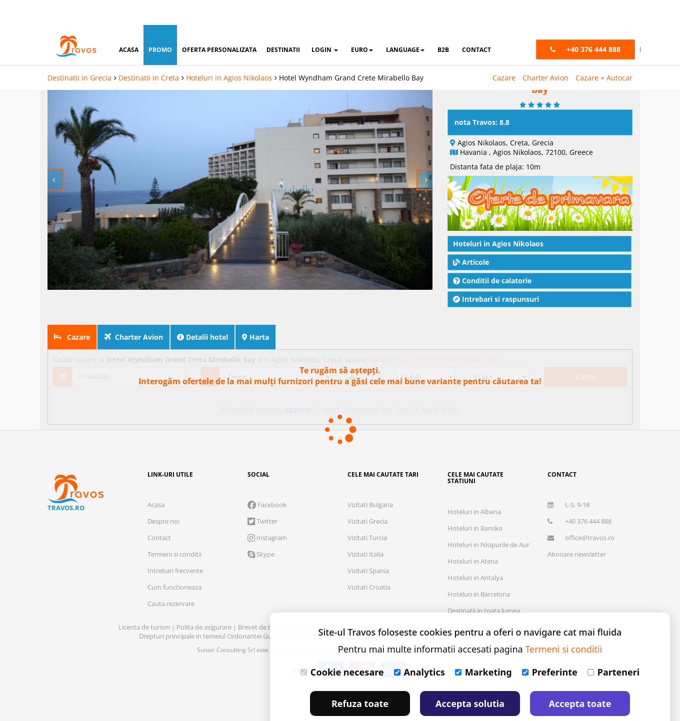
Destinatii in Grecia (80, 52)
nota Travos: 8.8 (482, 99)
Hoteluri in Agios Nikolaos (229, 52)
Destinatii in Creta (148, 52)
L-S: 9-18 (569, 481)
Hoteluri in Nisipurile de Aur (489, 521)
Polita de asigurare (204, 604)
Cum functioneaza (175, 564)
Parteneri (614, 647)
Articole (471, 239)
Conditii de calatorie (492, 257)
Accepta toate (580, 679)
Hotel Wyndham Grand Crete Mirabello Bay (351, 52)
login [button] (325, 24)
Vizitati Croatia (369, 564)
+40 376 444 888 (580, 498)
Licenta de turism (145, 604)
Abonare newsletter (577, 531)
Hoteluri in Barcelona (479, 571)
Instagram (267, 514)
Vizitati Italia (366, 531)
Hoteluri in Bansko (475, 505)
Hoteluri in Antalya (475, 554)
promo (160, 24)
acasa (128, 24)
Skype (261, 531)
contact (476, 24)
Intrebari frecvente (175, 547)
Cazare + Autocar (604, 52)
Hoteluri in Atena (473, 538)
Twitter (263, 498)
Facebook (267, 481)
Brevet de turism (263, 604)
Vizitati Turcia (367, 514)
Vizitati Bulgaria (370, 481)
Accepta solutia (470, 679)
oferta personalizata (219, 24)
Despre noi (164, 498)
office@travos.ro (581, 514)
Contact (159, 514)
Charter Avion (545, 52)
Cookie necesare (342, 647)
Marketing (483, 647)
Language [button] (405, 24)
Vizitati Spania (368, 547)
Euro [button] (362, 24)
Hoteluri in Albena (474, 488)
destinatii (283, 24)
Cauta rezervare (171, 580)
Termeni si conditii (175, 531)
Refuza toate (360, 679)
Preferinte (550, 647)
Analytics (419, 647)
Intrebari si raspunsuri (496, 276)
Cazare (504, 52)
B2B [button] (443, 24)
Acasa (156, 481)
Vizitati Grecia (368, 498)
